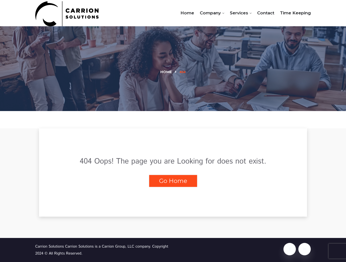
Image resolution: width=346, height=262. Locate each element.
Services (239, 12)
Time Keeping (295, 12)
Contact (265, 12)
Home (187, 12)
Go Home (173, 180)
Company (210, 12)
